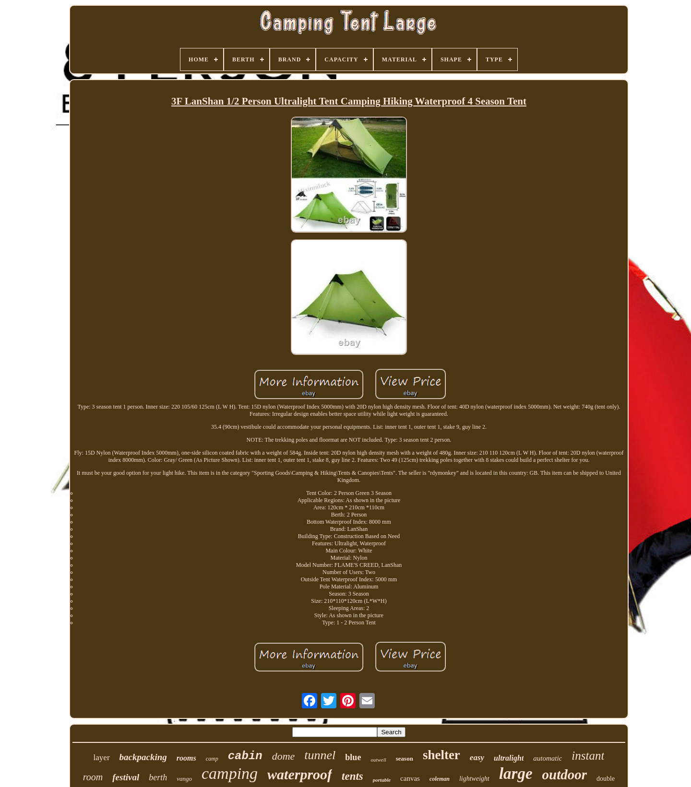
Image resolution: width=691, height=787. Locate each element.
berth (158, 777)
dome (283, 756)
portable (382, 780)
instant (588, 755)
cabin (245, 756)
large (516, 773)
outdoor (564, 774)
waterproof (299, 774)
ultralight (509, 758)
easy (477, 757)
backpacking (143, 757)
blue (353, 757)
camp (212, 758)
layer (102, 757)
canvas (410, 778)
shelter (441, 755)
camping (230, 773)
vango (184, 778)
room (93, 777)
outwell (378, 760)
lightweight (474, 778)
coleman (439, 778)
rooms (186, 758)
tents (352, 776)
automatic (547, 758)
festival (125, 777)
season (404, 758)
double (605, 778)
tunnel (319, 755)
